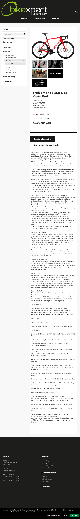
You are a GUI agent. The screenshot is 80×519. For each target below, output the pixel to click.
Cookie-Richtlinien (32, 512)
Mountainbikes (10, 55)
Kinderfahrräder (10, 72)
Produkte (24, 19)
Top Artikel (8, 81)
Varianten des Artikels (46, 145)
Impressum (45, 481)
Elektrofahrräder (10, 58)
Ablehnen (65, 515)
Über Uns (56, 19)
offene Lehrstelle (47, 479)
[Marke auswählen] (14, 38)
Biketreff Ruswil (40, 19)
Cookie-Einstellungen (53, 515)
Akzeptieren (74, 515)
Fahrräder (7, 52)
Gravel (7, 67)
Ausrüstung (8, 47)
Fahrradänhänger (10, 77)
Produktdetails (42, 138)
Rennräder (8, 60)
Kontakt (44, 477)
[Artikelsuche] (76, 11)
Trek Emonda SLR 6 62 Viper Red (50, 94)
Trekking (8, 70)
